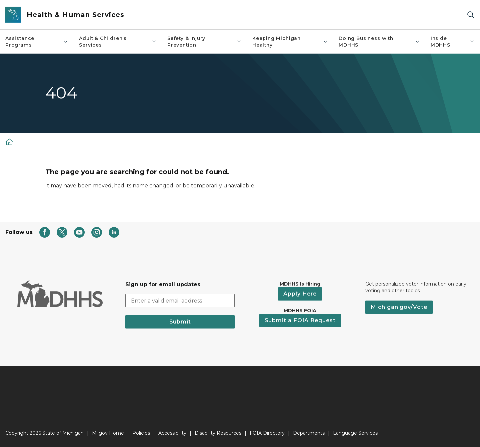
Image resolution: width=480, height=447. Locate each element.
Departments (309, 433)
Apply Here (300, 294)
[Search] (471, 15)
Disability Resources (218, 433)
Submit (180, 322)
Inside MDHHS (453, 41)
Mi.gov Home (108, 433)
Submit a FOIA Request (300, 320)
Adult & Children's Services (118, 41)
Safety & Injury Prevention (204, 41)
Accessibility (172, 433)
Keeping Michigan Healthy (290, 41)
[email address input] (180, 300)
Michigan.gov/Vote (399, 307)
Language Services (355, 433)
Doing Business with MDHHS (379, 41)
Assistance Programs (36, 41)
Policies (141, 433)
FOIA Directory (267, 433)
